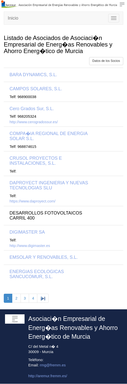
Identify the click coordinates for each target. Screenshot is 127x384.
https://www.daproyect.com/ (32, 201)
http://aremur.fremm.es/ (47, 376)
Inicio (13, 18)
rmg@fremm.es (53, 365)
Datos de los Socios (106, 61)
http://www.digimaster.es (30, 245)
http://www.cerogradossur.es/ (34, 122)
